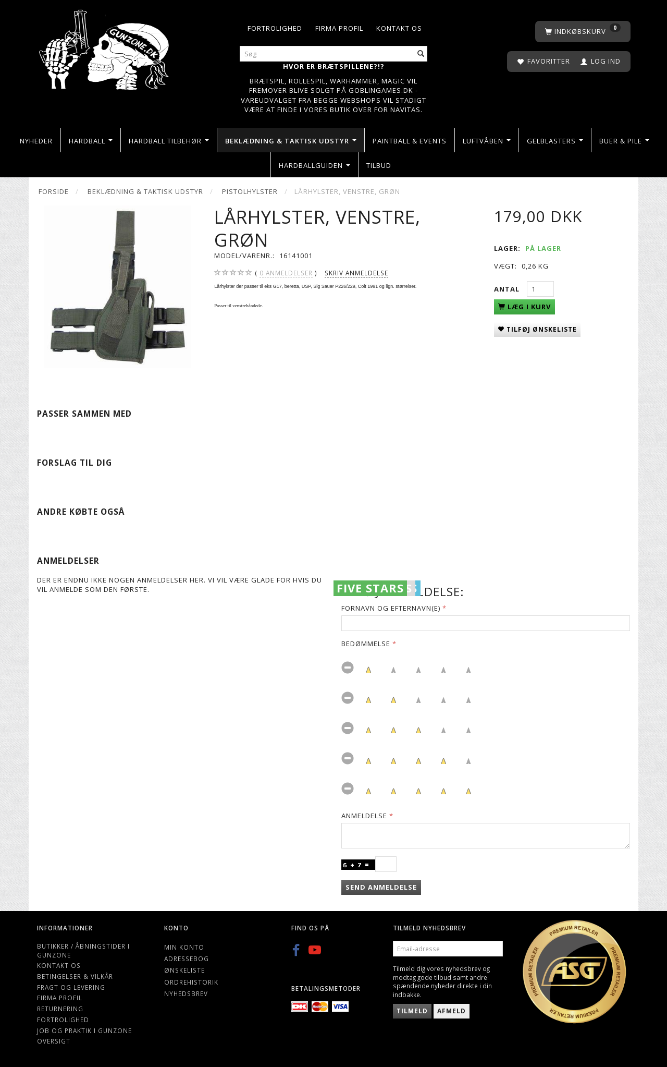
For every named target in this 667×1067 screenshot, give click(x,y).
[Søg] (421, 54)
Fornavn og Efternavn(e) (390, 608)
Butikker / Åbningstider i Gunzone (83, 950)
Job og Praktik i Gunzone (84, 1030)
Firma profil (339, 28)
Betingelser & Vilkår (75, 976)
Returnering (60, 1008)
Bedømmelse (365, 643)
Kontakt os (399, 28)
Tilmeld (412, 1011)
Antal (508, 289)
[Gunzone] (105, 47)
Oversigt (53, 1041)
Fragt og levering (71, 987)
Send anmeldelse (381, 887)
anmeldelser (286, 273)
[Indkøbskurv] (583, 31)
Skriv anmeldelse (356, 273)
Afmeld (451, 1011)
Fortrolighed (275, 28)
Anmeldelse (364, 815)
